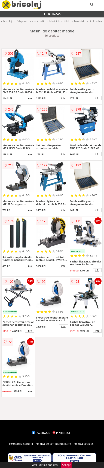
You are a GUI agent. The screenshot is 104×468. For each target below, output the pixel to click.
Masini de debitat (59, 21)
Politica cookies (84, 444)
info (29, 98)
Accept (66, 465)
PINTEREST (61, 433)
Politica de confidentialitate (53, 444)
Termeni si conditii (21, 444)
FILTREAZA (52, 14)
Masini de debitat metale (88, 21)
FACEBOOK (41, 433)
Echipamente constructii (30, 21)
